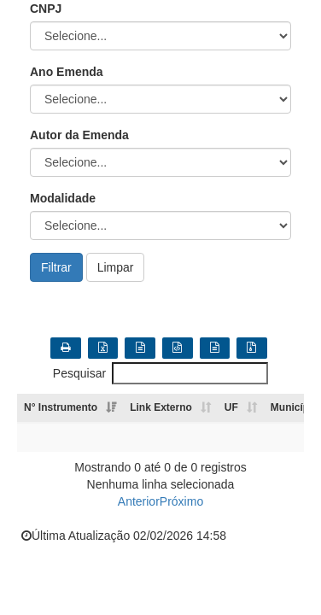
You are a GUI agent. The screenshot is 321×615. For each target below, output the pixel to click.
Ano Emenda (66, 72)
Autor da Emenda (79, 135)
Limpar (115, 267)
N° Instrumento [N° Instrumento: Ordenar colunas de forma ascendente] (60, 407)
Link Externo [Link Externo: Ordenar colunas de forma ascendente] (161, 407)
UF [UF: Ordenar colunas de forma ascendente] (231, 407)
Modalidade (63, 198)
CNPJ (45, 8)
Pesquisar (160, 373)
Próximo (181, 501)
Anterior (139, 501)
